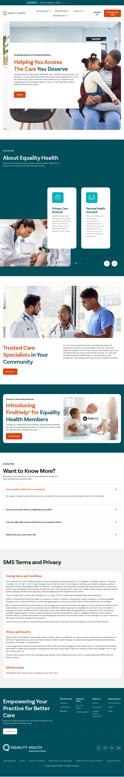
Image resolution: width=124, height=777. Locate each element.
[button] (107, 263)
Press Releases (114, 703)
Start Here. (66, 2)
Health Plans (65, 707)
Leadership (97, 707)
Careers (96, 703)
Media (110, 707)
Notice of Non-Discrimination (60, 761)
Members (64, 711)
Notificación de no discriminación (89, 761)
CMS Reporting (9, 761)
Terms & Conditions (37, 761)
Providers (64, 703)
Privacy (22, 761)
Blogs (110, 711)
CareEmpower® (82, 712)
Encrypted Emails (114, 761)
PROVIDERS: (32, 2)
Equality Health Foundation (97, 714)
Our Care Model (79, 707)
